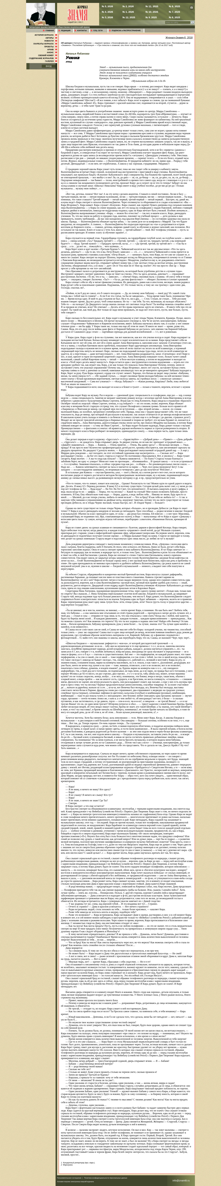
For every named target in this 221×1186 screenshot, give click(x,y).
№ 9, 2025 (151, 17)
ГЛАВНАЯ (50, 30)
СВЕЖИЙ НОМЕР (48, 55)
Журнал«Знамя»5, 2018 (179, 37)
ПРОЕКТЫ (51, 47)
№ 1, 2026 (128, 11)
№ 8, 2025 (174, 6)
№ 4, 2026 (107, 11)
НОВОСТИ (51, 41)
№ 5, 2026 (107, 6)
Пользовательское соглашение (69, 1178)
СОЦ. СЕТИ (98, 30)
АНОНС (52, 52)
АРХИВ (52, 50)
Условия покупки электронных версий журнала (75, 1181)
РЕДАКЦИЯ (65, 30)
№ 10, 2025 (151, 11)
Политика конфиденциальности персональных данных (105, 1178)
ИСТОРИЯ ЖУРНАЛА (46, 35)
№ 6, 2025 (174, 17)
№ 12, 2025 (128, 17)
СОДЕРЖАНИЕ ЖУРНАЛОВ (43, 58)
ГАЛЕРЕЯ (51, 61)
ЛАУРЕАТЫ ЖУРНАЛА (45, 44)
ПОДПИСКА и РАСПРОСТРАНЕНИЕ (126, 30)
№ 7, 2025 (174, 11)
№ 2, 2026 (128, 6)
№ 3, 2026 (107, 17)
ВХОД (49, 66)
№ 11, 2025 (151, 6)
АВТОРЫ (51, 38)
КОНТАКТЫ (82, 30)
